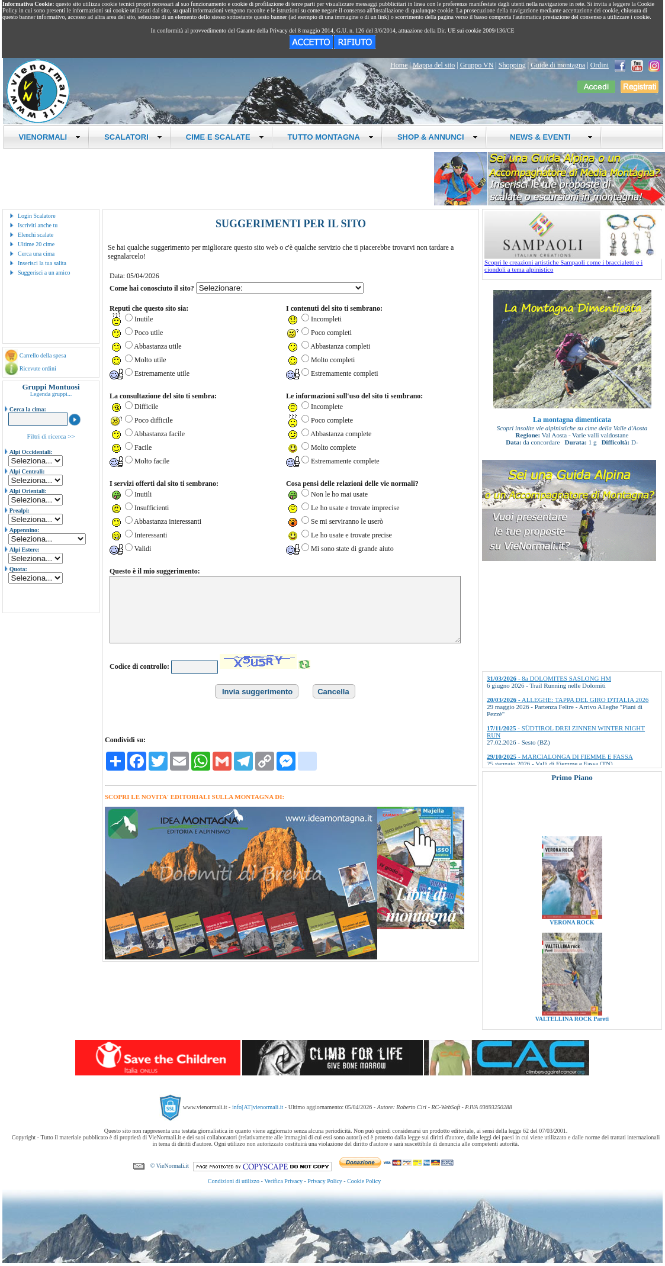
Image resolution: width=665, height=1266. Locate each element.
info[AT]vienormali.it (257, 1107)
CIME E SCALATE (225, 137)
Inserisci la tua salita (42, 263)
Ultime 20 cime (36, 244)
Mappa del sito (434, 65)
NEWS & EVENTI (547, 137)
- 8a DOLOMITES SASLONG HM (549, 678)
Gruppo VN (477, 65)
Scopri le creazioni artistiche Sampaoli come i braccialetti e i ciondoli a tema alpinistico (573, 263)
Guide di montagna (558, 65)
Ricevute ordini (38, 368)
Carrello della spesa (43, 355)
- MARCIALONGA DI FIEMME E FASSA (560, 756)
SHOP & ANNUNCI (437, 137)
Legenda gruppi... (51, 394)
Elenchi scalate (35, 234)
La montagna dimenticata (572, 419)
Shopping (512, 65)
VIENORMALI (50, 137)
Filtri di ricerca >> (51, 436)
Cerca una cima (36, 253)
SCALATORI (133, 137)
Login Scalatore (37, 215)
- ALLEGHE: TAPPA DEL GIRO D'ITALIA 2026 (567, 699)
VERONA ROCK (572, 946)
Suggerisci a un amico (44, 272)
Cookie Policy (364, 1181)
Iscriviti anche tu (37, 225)
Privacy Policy (324, 1181)
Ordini (599, 65)
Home (398, 65)
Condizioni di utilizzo (233, 1181)
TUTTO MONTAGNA (331, 137)
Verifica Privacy (283, 1181)
